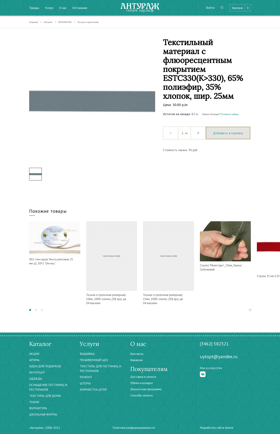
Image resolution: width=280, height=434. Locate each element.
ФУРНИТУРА (65, 22)
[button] (30, 310)
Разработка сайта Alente (217, 428)
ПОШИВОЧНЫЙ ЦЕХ (94, 360)
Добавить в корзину (228, 133)
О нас (62, 8)
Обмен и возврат (141, 383)
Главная (33, 22)
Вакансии (136, 360)
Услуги (49, 8)
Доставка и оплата (143, 377)
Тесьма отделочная (88, 22)
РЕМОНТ (86, 377)
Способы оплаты (141, 395)
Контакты (136, 354)
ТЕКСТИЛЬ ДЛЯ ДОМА (45, 396)
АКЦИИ (34, 354)
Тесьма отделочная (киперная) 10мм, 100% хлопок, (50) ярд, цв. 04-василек (106, 299)
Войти (210, 8)
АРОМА (34, 360)
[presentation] (250, 310)
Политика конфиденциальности (133, 428)
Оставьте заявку (229, 114)
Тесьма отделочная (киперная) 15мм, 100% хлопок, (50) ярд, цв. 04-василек (163, 299)
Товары (34, 8)
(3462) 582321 (214, 344)
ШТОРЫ (85, 383)
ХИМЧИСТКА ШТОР (93, 389)
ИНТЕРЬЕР (37, 372)
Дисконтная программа (145, 389)
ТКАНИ (34, 402)
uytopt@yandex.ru (219, 357)
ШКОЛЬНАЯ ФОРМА (43, 414)
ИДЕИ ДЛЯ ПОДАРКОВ (45, 366)
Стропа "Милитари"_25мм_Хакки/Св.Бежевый (221, 267)
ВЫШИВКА (87, 354)
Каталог (48, 22)
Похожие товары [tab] (48, 211)
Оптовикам (79, 8)
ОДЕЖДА (35, 379)
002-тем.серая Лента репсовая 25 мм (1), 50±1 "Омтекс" (51, 261)
